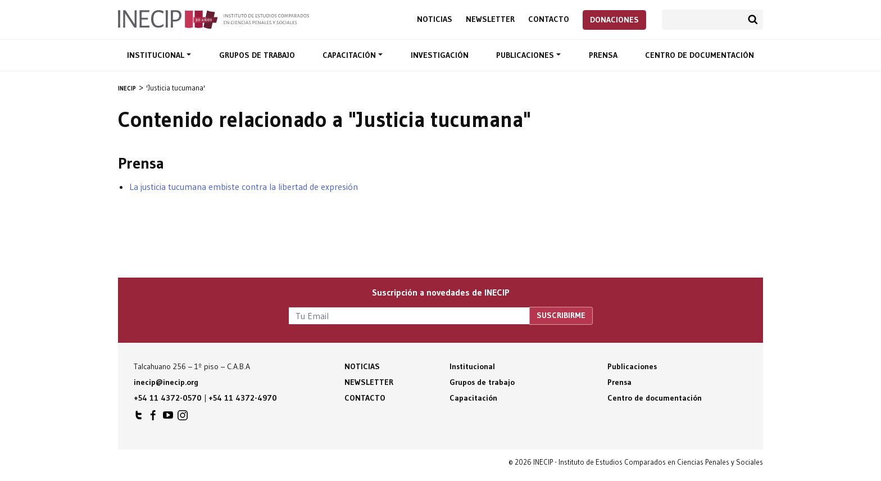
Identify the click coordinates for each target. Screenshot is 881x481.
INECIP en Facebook (153, 418)
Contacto (548, 19)
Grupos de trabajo (257, 55)
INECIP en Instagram (183, 418)
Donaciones (614, 20)
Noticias (434, 19)
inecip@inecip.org (166, 382)
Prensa (603, 55)
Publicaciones (526, 55)
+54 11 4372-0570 (168, 398)
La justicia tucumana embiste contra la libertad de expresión (243, 186)
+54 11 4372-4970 (242, 398)
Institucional (157, 55)
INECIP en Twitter (139, 418)
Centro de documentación (699, 55)
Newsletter (490, 19)
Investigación (440, 55)
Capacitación (350, 55)
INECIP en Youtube (168, 418)
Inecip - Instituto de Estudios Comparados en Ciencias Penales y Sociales (213, 18)
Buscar (753, 20)
